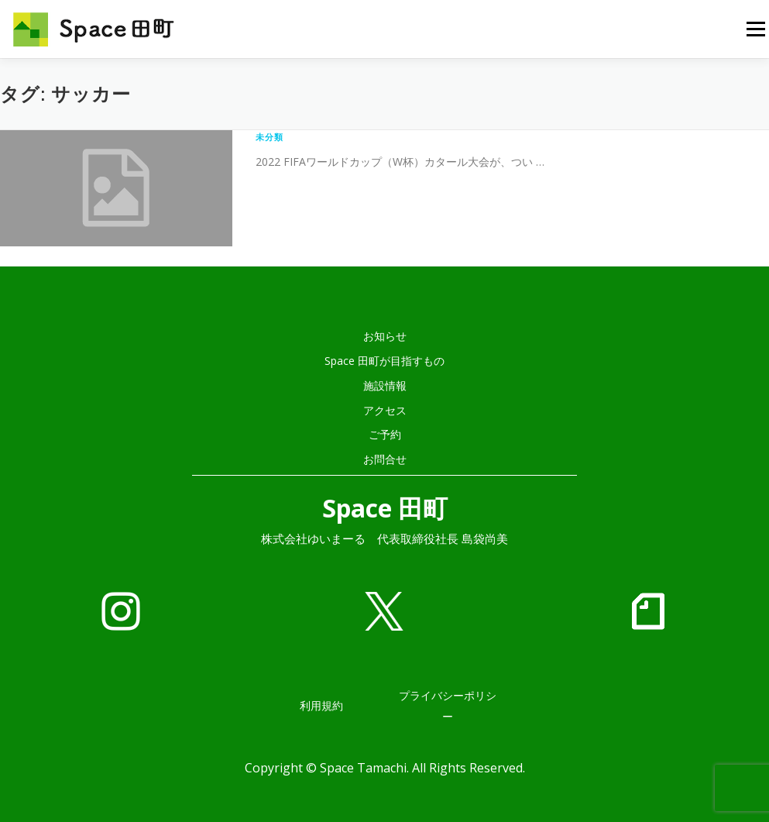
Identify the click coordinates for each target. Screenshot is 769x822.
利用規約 (321, 705)
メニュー (755, 29)
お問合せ (385, 459)
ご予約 (385, 434)
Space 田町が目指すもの (384, 360)
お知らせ (385, 335)
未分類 (270, 137)
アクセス (385, 410)
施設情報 (385, 385)
